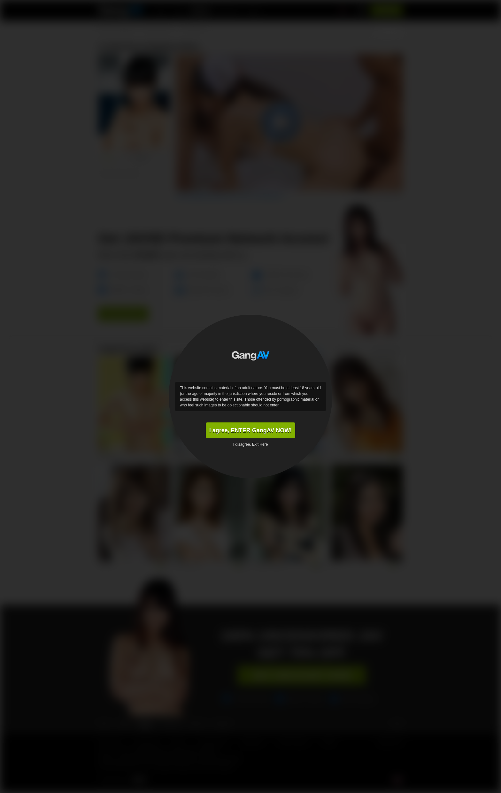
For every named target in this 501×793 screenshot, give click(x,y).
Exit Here (260, 444)
